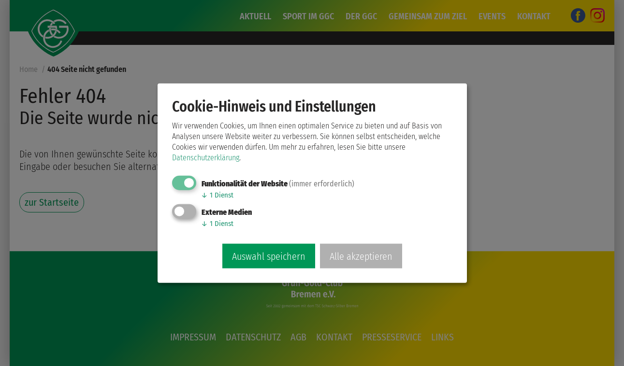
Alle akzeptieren (361, 256)
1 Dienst (217, 195)
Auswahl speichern (268, 256)
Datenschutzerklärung (205, 157)
